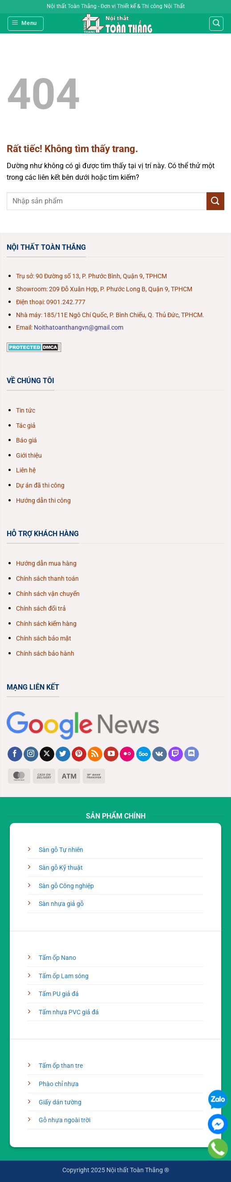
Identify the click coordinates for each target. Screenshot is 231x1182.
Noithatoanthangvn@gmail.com (78, 327)
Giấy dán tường (60, 1102)
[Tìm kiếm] (216, 24)
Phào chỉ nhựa (59, 1084)
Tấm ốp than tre (61, 1066)
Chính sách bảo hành (45, 653)
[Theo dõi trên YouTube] (111, 754)
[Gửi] (215, 201)
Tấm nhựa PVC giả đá (69, 1012)
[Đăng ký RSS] (95, 754)
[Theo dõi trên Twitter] (63, 754)
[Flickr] (127, 754)
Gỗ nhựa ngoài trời (64, 1120)
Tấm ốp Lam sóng (64, 976)
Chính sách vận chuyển (48, 594)
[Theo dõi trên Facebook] (15, 754)
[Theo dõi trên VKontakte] (159, 754)
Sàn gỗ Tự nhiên (61, 850)
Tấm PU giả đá (59, 994)
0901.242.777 (65, 302)
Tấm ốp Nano (57, 958)
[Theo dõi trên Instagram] (31, 754)
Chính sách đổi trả (41, 608)
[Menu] (26, 24)
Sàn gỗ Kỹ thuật (61, 868)
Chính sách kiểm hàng (46, 624)
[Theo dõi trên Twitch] (175, 754)
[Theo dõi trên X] (47, 754)
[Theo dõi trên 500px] (143, 754)
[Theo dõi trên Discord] (191, 754)
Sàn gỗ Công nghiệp (66, 886)
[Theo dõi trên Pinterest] (79, 754)
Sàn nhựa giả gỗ (61, 904)
